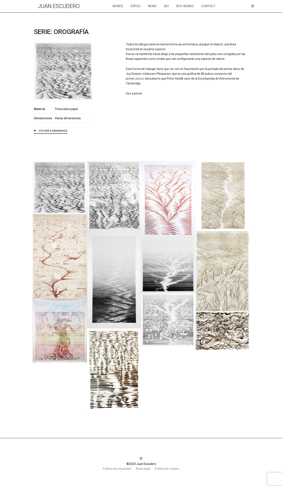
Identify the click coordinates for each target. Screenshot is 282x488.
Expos (135, 6)
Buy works (185, 6)
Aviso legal (143, 468)
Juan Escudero (59, 6)
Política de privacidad (117, 468)
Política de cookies (167, 468)
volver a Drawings (50, 131)
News (152, 6)
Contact (208, 6)
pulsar (139, 78)
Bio (166, 6)
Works (117, 6)
